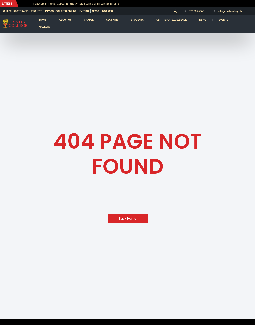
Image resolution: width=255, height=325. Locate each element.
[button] (175, 11)
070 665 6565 (196, 11)
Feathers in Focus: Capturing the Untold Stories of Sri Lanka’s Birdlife (76, 3)
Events (223, 19)
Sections (112, 19)
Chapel (89, 19)
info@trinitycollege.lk (230, 11)
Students (137, 19)
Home (42, 19)
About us (65, 19)
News (202, 19)
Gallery (44, 26)
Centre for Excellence (171, 19)
